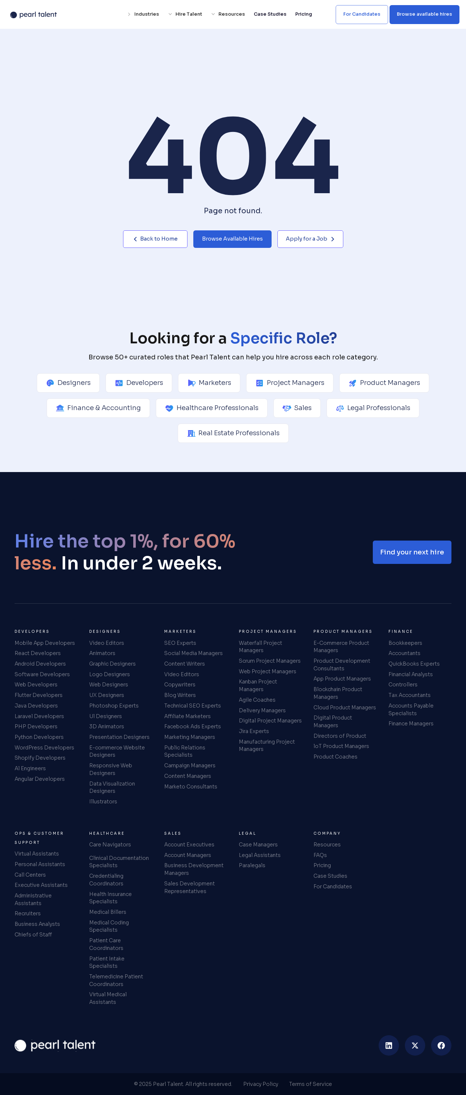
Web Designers (108, 684)
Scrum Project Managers (270, 661)
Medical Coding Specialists (109, 926)
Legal (247, 833)
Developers (32, 631)
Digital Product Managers (332, 721)
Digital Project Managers (270, 720)
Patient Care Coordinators (106, 944)
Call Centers (30, 875)
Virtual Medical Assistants (108, 998)
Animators (102, 653)
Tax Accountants (409, 695)
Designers (105, 631)
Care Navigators (110, 844)
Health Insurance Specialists (110, 898)
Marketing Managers (189, 737)
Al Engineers (30, 768)
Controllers (403, 684)
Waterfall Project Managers (260, 647)
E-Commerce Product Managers (341, 647)
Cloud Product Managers (344, 707)
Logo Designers (109, 674)
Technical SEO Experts (192, 705)
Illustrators (103, 801)
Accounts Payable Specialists (411, 709)
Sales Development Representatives (189, 887)
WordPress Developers (44, 747)
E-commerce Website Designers (117, 751)
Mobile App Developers (45, 643)
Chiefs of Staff (33, 934)
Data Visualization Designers (112, 787)
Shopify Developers (40, 758)
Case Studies (270, 14)
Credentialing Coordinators (106, 880)
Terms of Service (310, 1084)
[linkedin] (389, 1045)
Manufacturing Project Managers (267, 746)
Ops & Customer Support (39, 838)
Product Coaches (335, 756)
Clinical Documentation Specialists (119, 862)
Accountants (404, 653)
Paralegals (252, 865)
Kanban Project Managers (258, 685)
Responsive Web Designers (110, 769)
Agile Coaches (257, 700)
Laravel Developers (39, 716)
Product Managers (343, 631)
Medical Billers (107, 912)
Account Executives (189, 844)
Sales (173, 833)
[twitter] (415, 1045)
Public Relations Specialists (184, 751)
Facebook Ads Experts (192, 726)
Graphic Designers (112, 663)
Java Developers (36, 705)
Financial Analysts (410, 674)
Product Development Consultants (341, 665)
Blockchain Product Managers (337, 693)
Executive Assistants (41, 885)
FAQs (320, 855)
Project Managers (268, 631)
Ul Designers (105, 716)
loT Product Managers (341, 746)
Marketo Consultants (190, 786)
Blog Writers (180, 695)
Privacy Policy (260, 1084)
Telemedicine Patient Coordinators (116, 980)
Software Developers (42, 674)
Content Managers (187, 776)
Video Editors (106, 643)
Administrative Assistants (33, 899)
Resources (327, 844)
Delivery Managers (262, 710)
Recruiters (28, 913)
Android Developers (40, 663)
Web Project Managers (267, 671)
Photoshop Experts (114, 705)
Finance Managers (411, 723)
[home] (55, 1045)
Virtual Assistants (37, 853)
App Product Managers (342, 678)
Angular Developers (40, 779)
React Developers (38, 653)
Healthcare (107, 833)
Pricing (303, 14)
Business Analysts (37, 924)
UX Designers (106, 695)
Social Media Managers (193, 653)
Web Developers (36, 684)
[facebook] (441, 1045)
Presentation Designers (119, 737)
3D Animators (106, 726)
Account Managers (187, 855)
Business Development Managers (194, 869)
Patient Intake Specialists (107, 962)
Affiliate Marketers (187, 716)
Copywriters (180, 684)
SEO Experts (180, 643)
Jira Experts (254, 731)
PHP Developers (36, 726)
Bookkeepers (405, 643)
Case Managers (258, 844)
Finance (400, 631)
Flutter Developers (39, 695)
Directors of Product (339, 736)
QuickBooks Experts (414, 663)
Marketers (180, 631)
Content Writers (184, 663)
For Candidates (332, 886)
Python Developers (39, 737)
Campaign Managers (190, 765)
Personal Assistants (40, 864)
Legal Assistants (260, 855)
